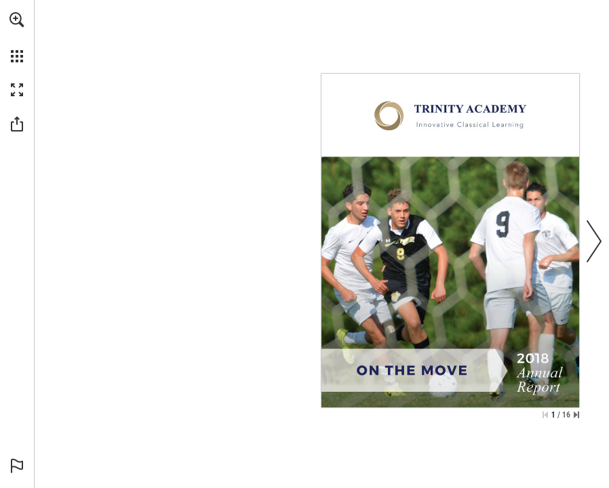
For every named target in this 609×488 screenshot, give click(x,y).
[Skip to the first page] (545, 414)
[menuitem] (17, 37)
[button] (17, 20)
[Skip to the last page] (576, 414)
